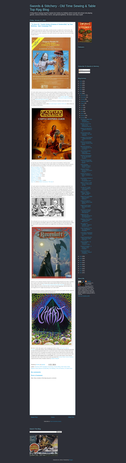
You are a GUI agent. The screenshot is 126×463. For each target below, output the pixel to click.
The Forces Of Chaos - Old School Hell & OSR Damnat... (86, 211)
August (82, 103)
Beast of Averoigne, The (36, 167)
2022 (81, 89)
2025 (81, 83)
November (83, 97)
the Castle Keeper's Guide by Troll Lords (57, 103)
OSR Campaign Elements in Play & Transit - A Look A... (86, 166)
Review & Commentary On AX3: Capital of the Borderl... (86, 161)
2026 (81, 81)
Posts (81, 70)
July (82, 105)
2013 (81, 268)
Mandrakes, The (34, 177)
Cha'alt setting (57, 366)
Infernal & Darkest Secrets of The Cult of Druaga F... (86, 170)
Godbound (66, 96)
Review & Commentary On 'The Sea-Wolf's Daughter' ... (86, 157)
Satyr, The (33, 181)
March (82, 113)
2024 (81, 85)
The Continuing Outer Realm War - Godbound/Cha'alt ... (86, 152)
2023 (81, 87)
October (83, 99)
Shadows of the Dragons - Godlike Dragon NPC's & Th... (86, 220)
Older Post (71, 417)
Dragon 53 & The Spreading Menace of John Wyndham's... (86, 216)
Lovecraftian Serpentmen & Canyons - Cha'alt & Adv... (86, 234)
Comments (82, 72)
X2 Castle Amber (68, 368)
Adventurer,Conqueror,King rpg (65, 97)
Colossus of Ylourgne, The (36, 168)
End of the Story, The (35, 173)
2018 (81, 258)
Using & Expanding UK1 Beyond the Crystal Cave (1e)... (86, 238)
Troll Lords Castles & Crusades (41, 99)
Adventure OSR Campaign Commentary (44, 366)
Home (53, 417)
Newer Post (34, 417)
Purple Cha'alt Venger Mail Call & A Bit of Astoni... (86, 207)
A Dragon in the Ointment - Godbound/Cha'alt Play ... (86, 139)
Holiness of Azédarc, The (36, 174)
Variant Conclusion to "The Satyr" (46, 181)
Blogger (71, 459)
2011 (81, 272)
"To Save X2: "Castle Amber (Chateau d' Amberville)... (86, 188)
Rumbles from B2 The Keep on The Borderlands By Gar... (86, 125)
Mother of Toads (34, 178)
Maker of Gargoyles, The (36, 176)
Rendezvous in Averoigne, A (37, 180)
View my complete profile (84, 296)
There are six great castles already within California (53, 284)
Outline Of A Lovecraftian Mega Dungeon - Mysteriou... (86, 198)
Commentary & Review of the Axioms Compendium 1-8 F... (86, 179)
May (82, 109)
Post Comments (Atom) (55, 421)
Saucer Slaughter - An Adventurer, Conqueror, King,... (86, 243)
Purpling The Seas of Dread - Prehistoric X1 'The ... (86, 175)
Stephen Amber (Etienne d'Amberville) (40, 368)
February (83, 115)
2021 (81, 91)
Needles (89, 281)
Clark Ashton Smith (65, 366)
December (83, 95)
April (82, 111)
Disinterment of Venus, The (37, 170)
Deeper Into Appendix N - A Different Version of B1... (86, 129)
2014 (81, 266)
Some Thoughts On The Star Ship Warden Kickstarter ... (86, 229)
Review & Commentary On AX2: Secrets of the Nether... (86, 143)
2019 (81, 256)
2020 (81, 93)
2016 (81, 262)
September (83, 101)
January (83, 117)
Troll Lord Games (60, 368)
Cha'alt (62, 96)
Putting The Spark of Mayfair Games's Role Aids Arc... (86, 202)
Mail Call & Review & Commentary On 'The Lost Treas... (86, 148)
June (82, 107)
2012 (81, 270)
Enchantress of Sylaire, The (37, 171)
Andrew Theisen (55, 358)
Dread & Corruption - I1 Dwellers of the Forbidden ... (86, 247)
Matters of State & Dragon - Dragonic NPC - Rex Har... (85, 193)
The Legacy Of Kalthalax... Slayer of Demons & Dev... (86, 225)
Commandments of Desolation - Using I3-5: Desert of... (86, 252)
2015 (81, 264)
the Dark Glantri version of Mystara (66, 357)
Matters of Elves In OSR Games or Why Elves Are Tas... (86, 184)
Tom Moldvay (52, 368)
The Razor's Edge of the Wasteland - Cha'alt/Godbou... (86, 120)
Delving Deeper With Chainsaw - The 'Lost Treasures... (86, 134)
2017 (81, 260)
